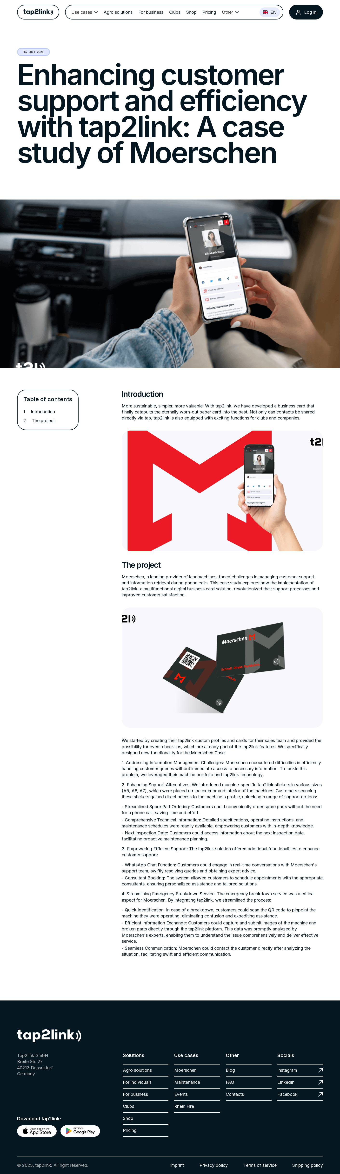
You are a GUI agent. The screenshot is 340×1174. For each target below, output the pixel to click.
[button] (84, 12)
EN (269, 12)
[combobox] (270, 12)
